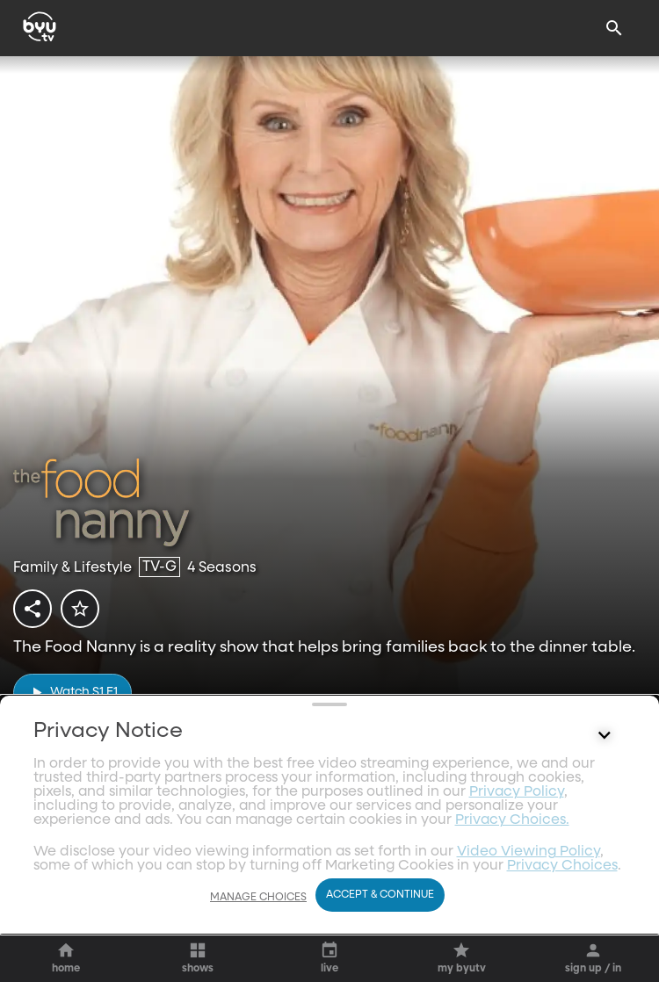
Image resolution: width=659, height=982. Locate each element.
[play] (72, 692)
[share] (32, 608)
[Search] (614, 28)
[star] (80, 608)
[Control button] (604, 892)
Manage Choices (258, 937)
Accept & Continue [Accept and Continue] (380, 935)
